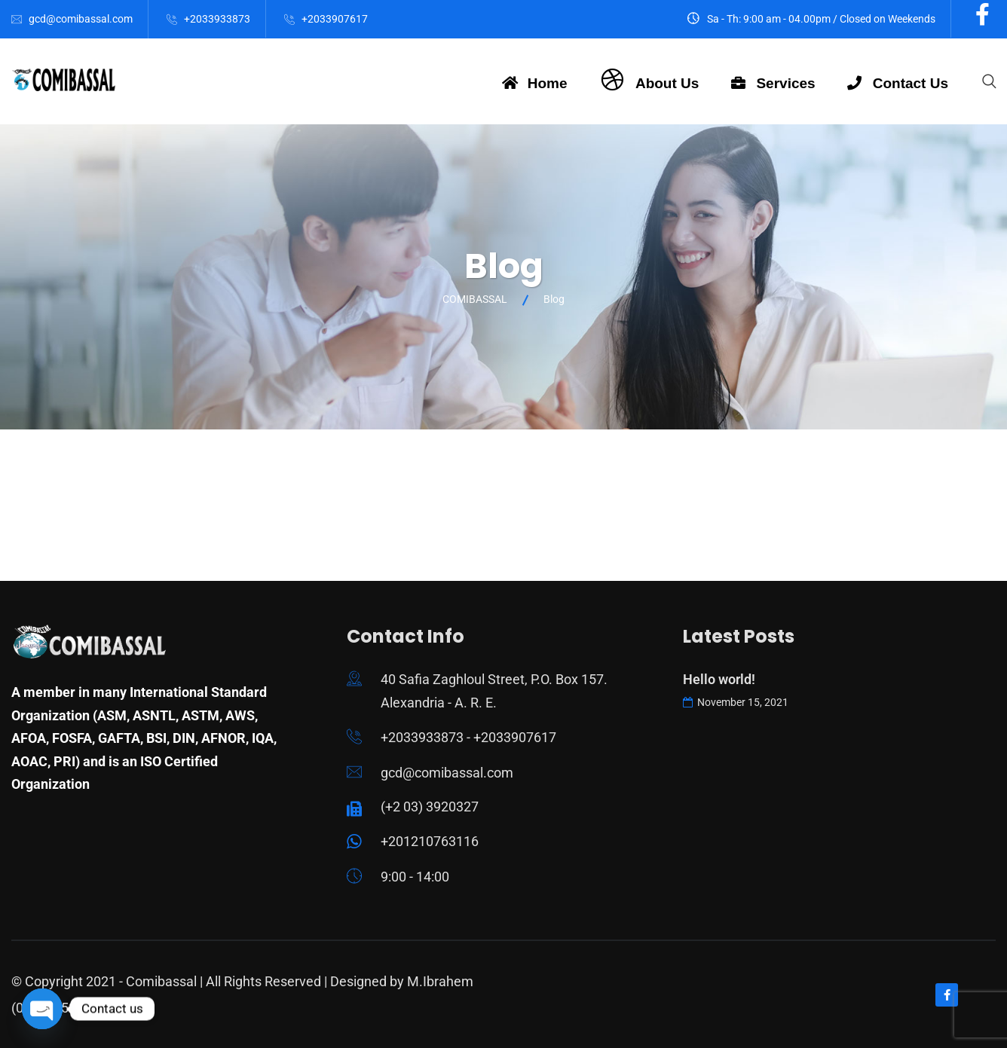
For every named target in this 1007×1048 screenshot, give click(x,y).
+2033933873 (217, 19)
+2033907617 (334, 19)
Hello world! (719, 679)
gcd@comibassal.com (81, 19)
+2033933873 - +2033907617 (468, 737)
